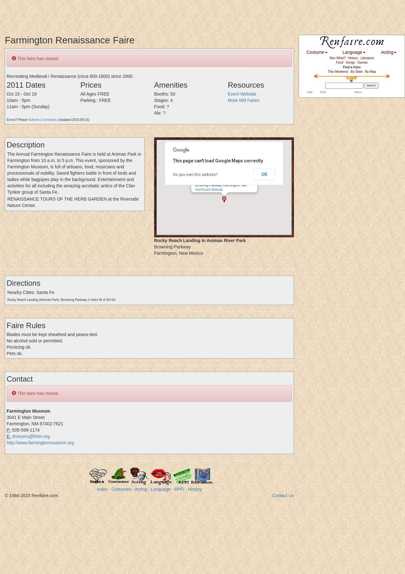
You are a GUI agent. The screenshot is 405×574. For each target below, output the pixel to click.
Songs (350, 62)
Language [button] (354, 52)
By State (357, 71)
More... (359, 92)
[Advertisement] (115, 14)
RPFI (179, 489)
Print (322, 92)
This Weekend (338, 71)
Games (363, 62)
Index (102, 489)
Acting (141, 489)
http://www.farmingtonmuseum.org (40, 442)
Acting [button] (388, 52)
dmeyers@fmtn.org (31, 436)
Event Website (242, 94)
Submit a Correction (42, 120)
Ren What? (338, 58)
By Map (370, 71)
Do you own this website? (195, 174)
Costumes (121, 489)
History (195, 489)
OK (264, 174)
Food (339, 62)
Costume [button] (317, 52)
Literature (367, 58)
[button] (224, 199)
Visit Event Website (208, 189)
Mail (309, 92)
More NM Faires (243, 100)
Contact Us (283, 495)
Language (161, 489)
